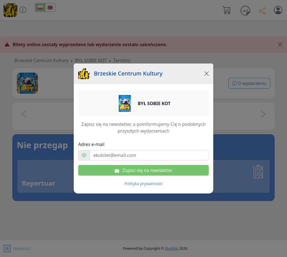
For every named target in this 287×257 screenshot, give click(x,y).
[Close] (206, 73)
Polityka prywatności (144, 183)
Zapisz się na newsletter (144, 170)
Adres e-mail (91, 144)
